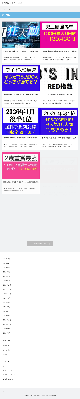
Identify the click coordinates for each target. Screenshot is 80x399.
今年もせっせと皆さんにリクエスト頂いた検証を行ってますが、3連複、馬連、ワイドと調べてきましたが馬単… (59, 59)
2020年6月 (6, 333)
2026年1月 (6, 281)
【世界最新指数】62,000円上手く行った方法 (59, 95)
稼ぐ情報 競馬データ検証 (12, 3)
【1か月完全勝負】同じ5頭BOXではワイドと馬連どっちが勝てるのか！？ (20, 96)
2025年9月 (6, 298)
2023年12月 (7, 320)
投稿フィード (7, 370)
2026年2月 (6, 276)
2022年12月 (7, 324)
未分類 (5, 354)
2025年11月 (7, 289)
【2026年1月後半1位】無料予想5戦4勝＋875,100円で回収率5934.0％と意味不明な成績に (21, 141)
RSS (4, 392)
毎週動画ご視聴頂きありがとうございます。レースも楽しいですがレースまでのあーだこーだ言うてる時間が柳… (20, 59)
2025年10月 (7, 294)
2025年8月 (6, 302)
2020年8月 (6, 329)
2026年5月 (6, 263)
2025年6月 (6, 307)
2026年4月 (6, 267)
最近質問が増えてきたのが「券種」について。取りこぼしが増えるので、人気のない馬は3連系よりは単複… (20, 102)
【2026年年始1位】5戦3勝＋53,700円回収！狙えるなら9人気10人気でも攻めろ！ (59, 143)
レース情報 (6, 350)
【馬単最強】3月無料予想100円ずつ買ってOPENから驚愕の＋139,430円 (59, 52)
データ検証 (6, 345)
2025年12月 (7, 285)
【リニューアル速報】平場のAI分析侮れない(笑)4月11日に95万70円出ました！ (20, 52)
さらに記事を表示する (40, 244)
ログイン (6, 366)
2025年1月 (6, 311)
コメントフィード (9, 375)
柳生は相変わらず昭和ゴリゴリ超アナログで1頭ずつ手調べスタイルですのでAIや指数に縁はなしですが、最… (59, 102)
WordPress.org (8, 379)
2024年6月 (6, 315)
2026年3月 (6, 272)
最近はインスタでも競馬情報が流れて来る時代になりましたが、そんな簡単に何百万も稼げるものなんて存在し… (59, 150)
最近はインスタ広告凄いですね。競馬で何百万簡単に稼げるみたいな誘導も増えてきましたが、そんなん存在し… (20, 147)
